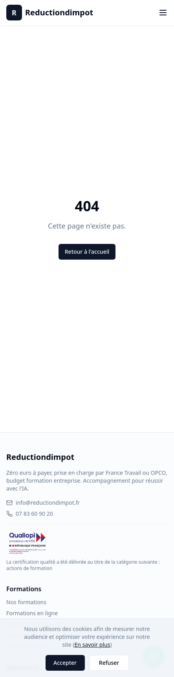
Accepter (65, 662)
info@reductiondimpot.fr (43, 502)
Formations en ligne (32, 613)
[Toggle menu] (163, 12)
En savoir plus (92, 644)
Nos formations (26, 602)
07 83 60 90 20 (29, 513)
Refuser (109, 662)
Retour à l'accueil (87, 251)
